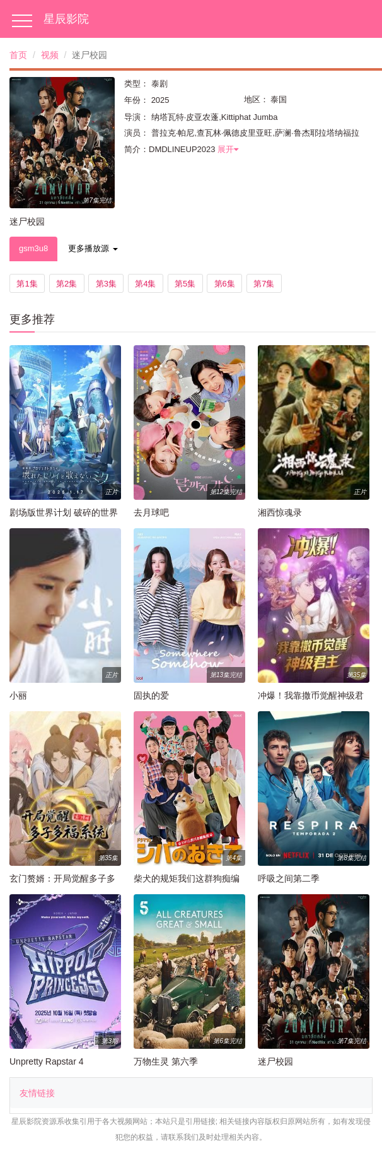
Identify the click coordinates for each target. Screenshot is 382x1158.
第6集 (224, 283)
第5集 (185, 283)
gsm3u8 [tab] (33, 248)
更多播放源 (93, 248)
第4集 (145, 283)
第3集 (106, 283)
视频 (50, 55)
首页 (18, 55)
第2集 (66, 283)
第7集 (263, 283)
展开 (227, 149)
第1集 (26, 283)
